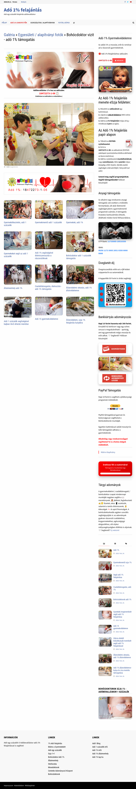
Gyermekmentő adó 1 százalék (48, 222)
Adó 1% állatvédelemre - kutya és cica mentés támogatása (122, 670)
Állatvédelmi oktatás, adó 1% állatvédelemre (79, 289)
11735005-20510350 (117, 241)
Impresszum (8, 785)
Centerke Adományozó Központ (60, 771)
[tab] (104, 543)
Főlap (4, 22)
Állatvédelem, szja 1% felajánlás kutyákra (75, 321)
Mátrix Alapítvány (108, 452)
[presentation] (104, 543)
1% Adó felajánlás (55, 743)
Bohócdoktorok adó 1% (122, 599)
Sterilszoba (52, 764)
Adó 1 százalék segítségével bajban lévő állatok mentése (16, 322)
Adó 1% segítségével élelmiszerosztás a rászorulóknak (44, 255)
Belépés (23, 2)
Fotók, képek (64, 22)
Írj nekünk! (114, 530)
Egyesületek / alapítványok (43, 22)
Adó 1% (116, 550)
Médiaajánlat (30, 785)
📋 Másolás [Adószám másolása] (119, 61)
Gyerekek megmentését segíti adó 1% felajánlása (122, 614)
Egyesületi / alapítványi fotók (40, 34)
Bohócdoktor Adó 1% (56, 757)
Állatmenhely (53, 760)
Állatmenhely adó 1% (13, 288)
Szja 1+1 (51, 753)
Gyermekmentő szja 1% (122, 562)
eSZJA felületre (114, 115)
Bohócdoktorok (54, 774)
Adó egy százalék (55, 750)
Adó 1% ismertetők (18, 22)
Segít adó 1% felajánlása (118, 576)
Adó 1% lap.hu (97, 757)
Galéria (9, 34)
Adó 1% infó (97, 750)
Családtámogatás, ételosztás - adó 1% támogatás (48, 287)
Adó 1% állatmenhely (100, 753)
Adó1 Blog (96, 743)
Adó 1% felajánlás (23, 10)
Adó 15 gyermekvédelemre (46, 319)
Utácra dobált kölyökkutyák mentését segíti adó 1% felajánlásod (122, 642)
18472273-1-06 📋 (49, 93)
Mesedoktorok (53, 767)
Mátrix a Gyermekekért (57, 747)
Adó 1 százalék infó (100, 747)
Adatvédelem (19, 785)
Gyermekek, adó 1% (74, 222)
